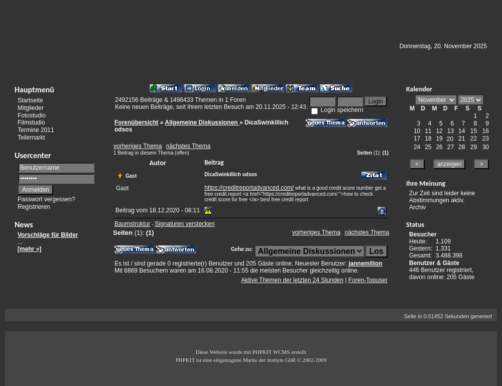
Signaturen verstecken (184, 223)
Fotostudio (32, 114)
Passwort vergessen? (46, 199)
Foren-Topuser (368, 280)
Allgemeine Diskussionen (202, 122)
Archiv (417, 207)
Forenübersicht (136, 122)
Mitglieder (31, 107)
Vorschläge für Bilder (48, 234)
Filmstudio (31, 122)
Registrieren (34, 206)
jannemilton (365, 263)
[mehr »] (29, 248)
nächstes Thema (188, 146)
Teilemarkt (31, 137)
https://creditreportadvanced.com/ (249, 187)
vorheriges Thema (137, 146)
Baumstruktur (132, 223)
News (24, 224)
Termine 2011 (36, 130)
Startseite (30, 100)
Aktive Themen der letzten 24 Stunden (292, 280)
